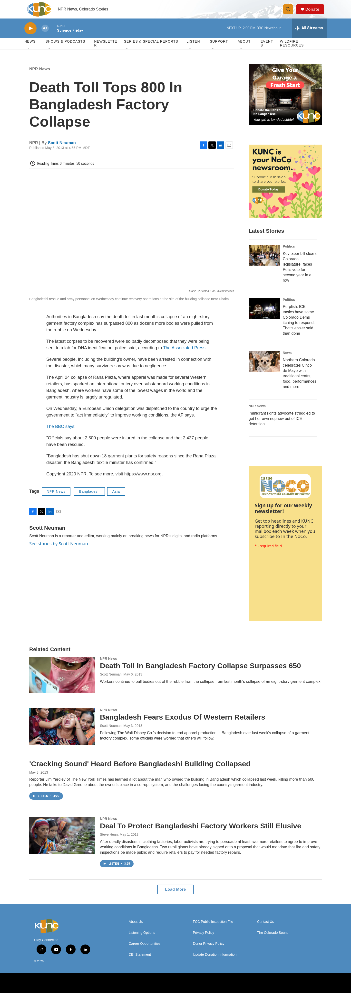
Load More (175, 897)
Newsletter (105, 51)
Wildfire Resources (292, 51)
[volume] (45, 35)
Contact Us (265, 929)
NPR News (39, 76)
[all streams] (309, 35)
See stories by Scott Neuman (58, 551)
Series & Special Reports (151, 49)
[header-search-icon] (289, 13)
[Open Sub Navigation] (28, 56)
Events (267, 51)
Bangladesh (89, 498)
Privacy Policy (203, 940)
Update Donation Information (214, 962)
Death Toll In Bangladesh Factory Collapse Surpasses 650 (200, 673)
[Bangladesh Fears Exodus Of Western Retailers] (62, 733)
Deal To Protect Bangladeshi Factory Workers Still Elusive (200, 833)
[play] (30, 35)
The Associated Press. (185, 354)
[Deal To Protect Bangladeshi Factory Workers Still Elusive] (62, 842)
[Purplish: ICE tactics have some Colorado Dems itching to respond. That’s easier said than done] (264, 315)
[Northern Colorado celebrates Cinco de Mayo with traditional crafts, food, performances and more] (264, 368)
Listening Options (142, 940)
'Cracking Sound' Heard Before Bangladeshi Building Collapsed (140, 771)
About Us (136, 929)
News (287, 360)
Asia (116, 498)
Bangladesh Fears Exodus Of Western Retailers (182, 724)
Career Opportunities (144, 951)
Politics (289, 253)
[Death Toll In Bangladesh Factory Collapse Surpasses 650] (62, 682)
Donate (314, 12)
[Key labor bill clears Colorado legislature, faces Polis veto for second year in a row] (264, 262)
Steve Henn (109, 842)
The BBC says (60, 433)
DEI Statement (140, 962)
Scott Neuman (62, 150)
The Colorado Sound (273, 940)
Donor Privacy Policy (208, 951)
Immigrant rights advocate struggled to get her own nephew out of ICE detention (282, 425)
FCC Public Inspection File (213, 929)
